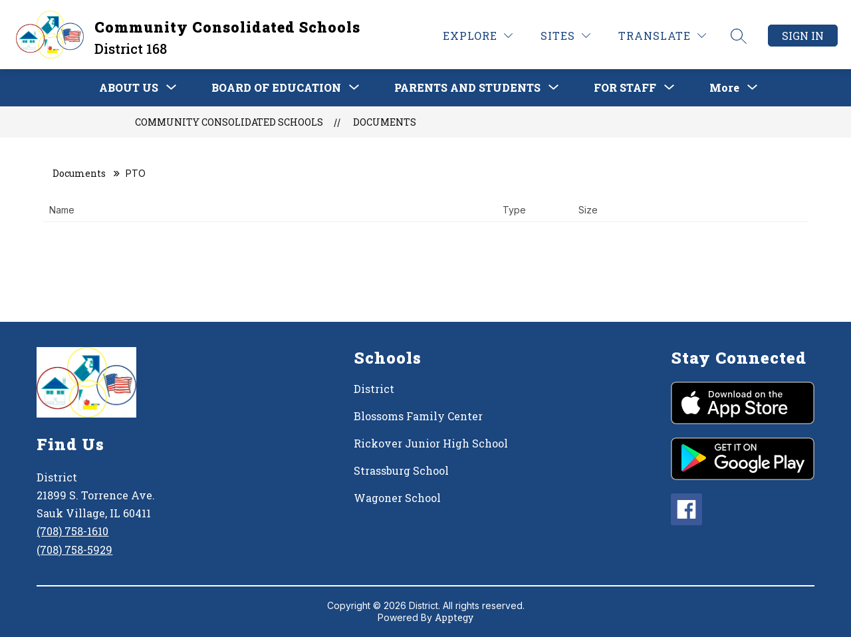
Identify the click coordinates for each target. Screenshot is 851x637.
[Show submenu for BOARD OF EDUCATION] (276, 88)
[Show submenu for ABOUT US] (128, 88)
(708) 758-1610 (72, 531)
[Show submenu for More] (724, 88)
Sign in (803, 36)
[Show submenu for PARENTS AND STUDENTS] (467, 88)
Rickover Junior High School (431, 443)
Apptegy (454, 617)
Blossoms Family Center (418, 416)
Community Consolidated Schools (229, 122)
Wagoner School (397, 498)
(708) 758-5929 (74, 550)
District (374, 389)
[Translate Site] (662, 35)
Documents (384, 122)
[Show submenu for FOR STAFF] (625, 88)
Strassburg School (401, 470)
